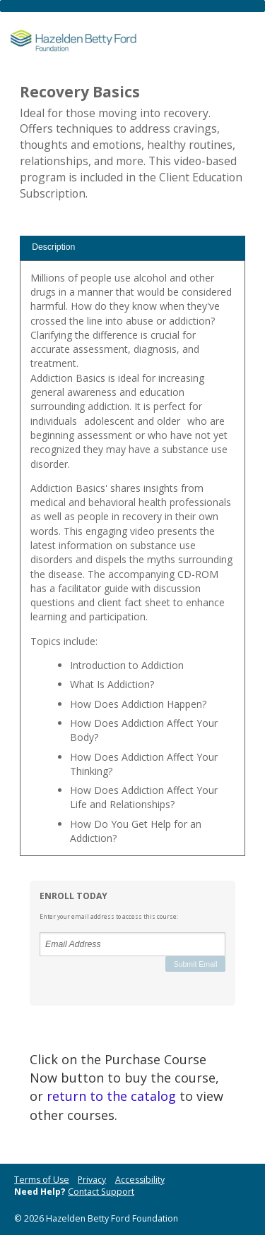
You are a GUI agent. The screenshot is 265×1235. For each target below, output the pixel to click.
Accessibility (140, 1180)
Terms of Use (41, 1180)
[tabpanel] (132, 563)
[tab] (132, 248)
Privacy (92, 1180)
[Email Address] (132, 944)
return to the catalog (111, 1096)
